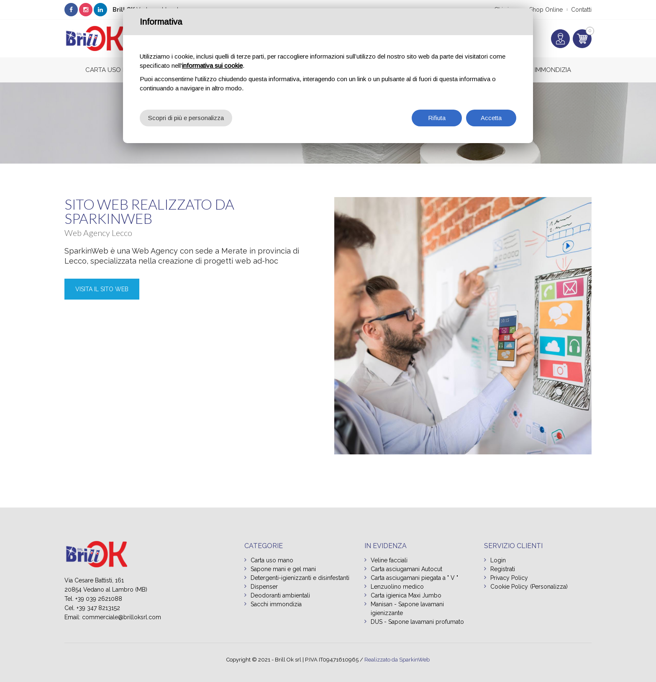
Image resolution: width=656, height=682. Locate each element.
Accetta (491, 117)
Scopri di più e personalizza (186, 117)
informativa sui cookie (212, 65)
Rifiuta (437, 117)
